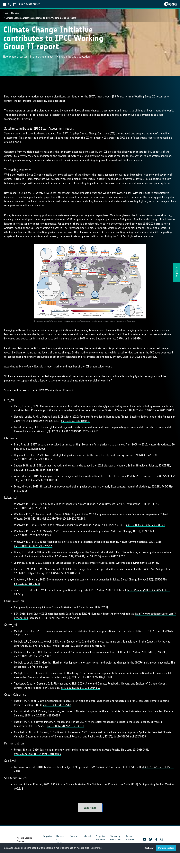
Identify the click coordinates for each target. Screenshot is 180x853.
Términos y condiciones (115, 838)
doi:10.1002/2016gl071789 (98, 677)
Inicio (6, 13)
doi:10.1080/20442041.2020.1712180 (63, 518)
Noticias (15, 13)
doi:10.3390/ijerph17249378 (130, 736)
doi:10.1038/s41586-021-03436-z (33, 459)
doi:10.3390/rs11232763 (57, 705)
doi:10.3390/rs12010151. (75, 421)
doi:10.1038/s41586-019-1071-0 (38, 480)
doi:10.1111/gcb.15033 (27, 583)
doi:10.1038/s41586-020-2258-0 (32, 656)
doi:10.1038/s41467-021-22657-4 (33, 546)
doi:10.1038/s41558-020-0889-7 (32, 535)
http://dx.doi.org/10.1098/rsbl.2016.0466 (37, 754)
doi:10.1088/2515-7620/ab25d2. (79, 431)
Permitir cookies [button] (166, 848)
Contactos (74, 836)
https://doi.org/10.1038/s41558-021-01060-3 (54, 573)
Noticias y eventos (60, 839)
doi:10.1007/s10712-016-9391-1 (65, 726)
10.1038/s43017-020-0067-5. (35, 508)
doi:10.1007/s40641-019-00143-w (80, 687)
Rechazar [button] (148, 848)
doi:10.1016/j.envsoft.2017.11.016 (105, 556)
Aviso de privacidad (130, 838)
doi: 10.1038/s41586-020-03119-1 (145, 525)
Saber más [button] (96, 848)
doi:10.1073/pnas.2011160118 (156, 410)
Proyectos (47, 836)
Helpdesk (87, 836)
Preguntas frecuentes (100, 838)
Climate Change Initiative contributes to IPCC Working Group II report (41, 18)
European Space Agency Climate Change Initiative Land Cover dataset (54, 607)
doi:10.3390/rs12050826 (46, 715)
